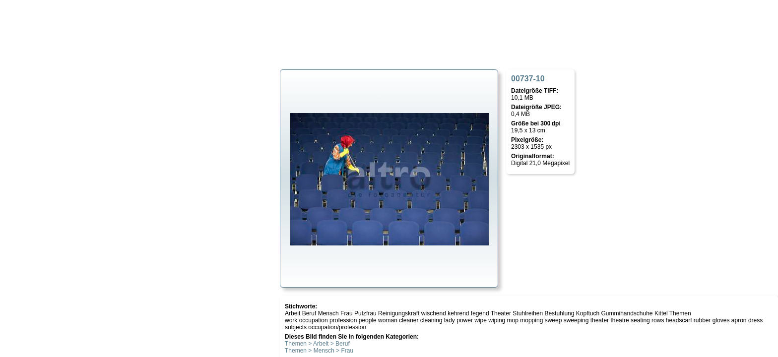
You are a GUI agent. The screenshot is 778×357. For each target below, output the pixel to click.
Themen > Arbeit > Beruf (317, 343)
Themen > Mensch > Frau (319, 350)
